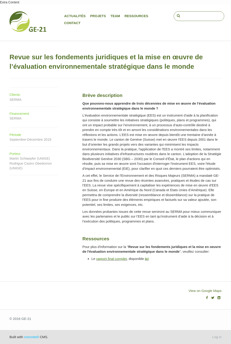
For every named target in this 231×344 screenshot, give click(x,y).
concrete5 (31, 337)
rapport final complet (111, 259)
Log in (217, 337)
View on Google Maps (205, 291)
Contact (72, 23)
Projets (98, 16)
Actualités (75, 16)
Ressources (136, 16)
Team (115, 16)
